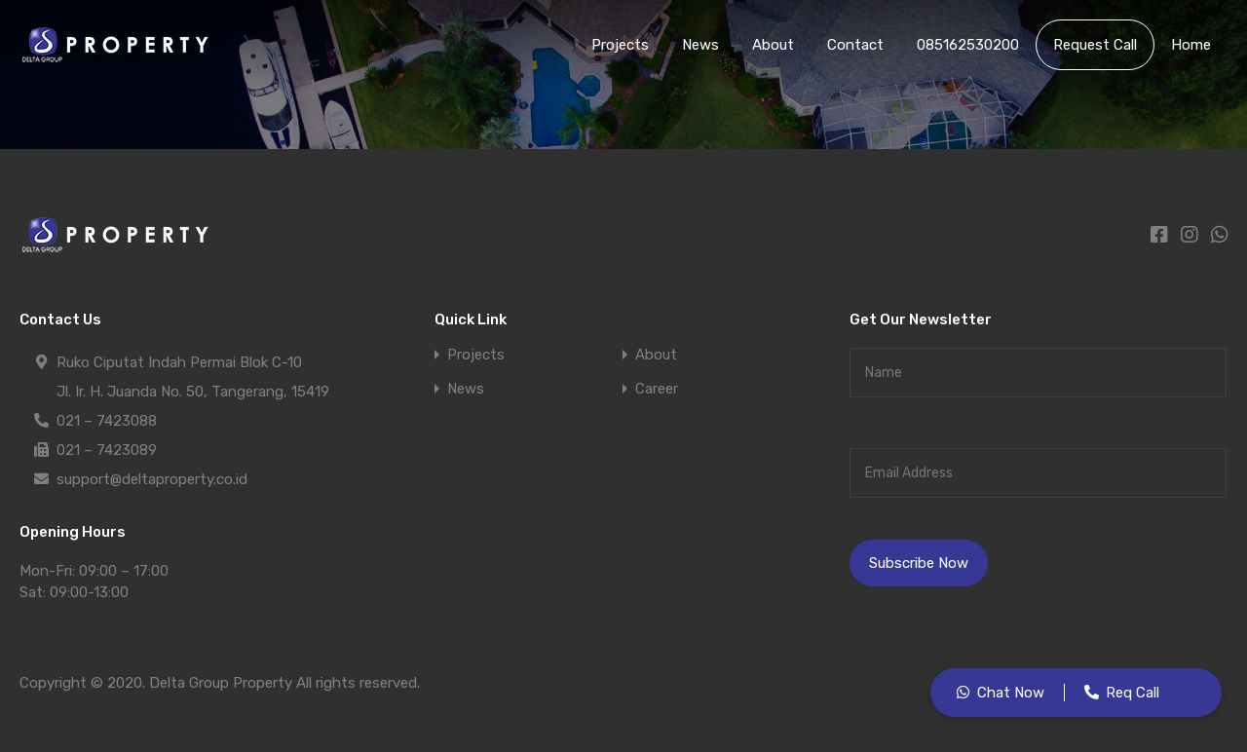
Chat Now (1010, 692)
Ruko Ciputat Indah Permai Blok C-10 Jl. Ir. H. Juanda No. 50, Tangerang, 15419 (193, 374)
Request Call (1095, 45)
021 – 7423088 (107, 420)
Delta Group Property (220, 683)
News (700, 45)
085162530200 (968, 45)
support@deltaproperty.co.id (152, 479)
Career (656, 389)
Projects (620, 45)
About (773, 45)
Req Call (1132, 692)
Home (1191, 45)
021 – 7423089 (107, 450)
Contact (855, 45)
